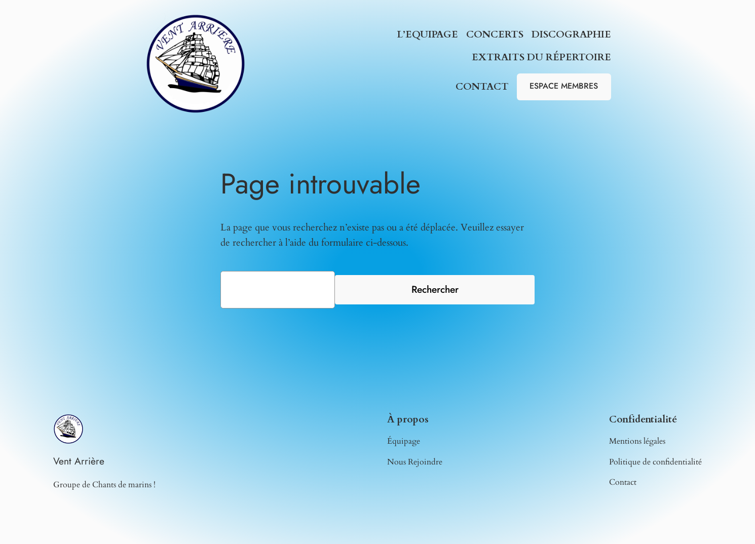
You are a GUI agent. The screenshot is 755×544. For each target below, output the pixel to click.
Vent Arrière (78, 461)
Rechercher (435, 289)
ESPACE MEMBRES (564, 86)
